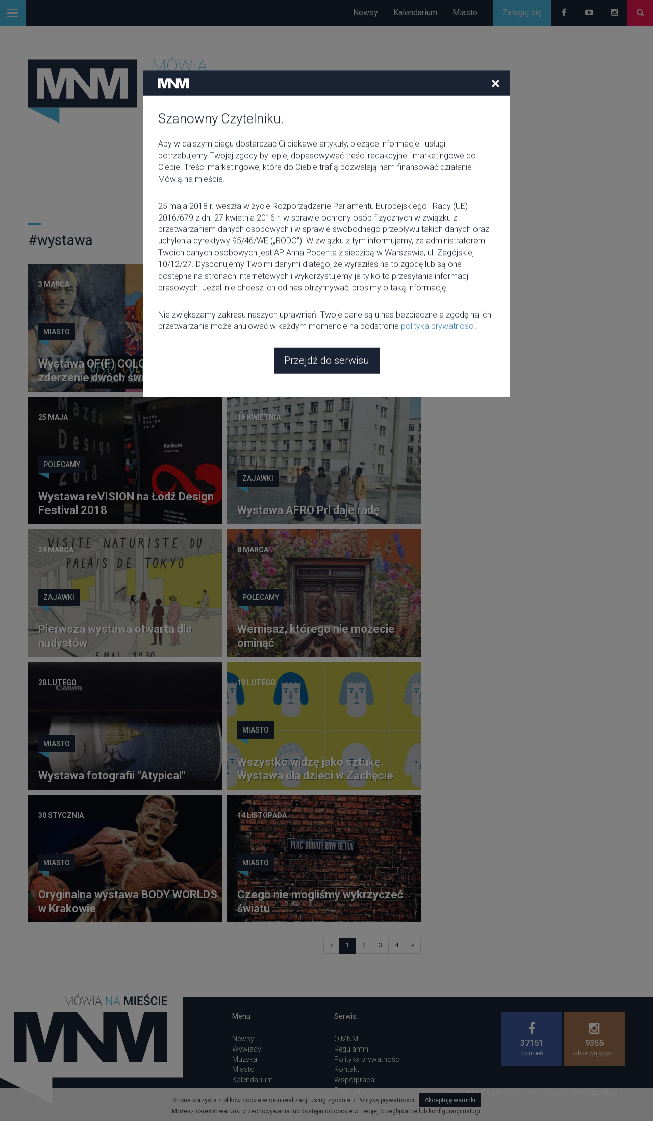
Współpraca (354, 1080)
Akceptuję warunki (449, 1100)
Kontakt (346, 1069)
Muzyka (244, 1059)
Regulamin (351, 1049)
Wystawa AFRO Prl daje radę (308, 510)
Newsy (365, 12)
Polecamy (61, 464)
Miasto (465, 12)
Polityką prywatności (385, 1100)
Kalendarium (415, 12)
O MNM (346, 1039)
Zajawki (257, 332)
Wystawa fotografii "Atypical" (112, 775)
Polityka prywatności (367, 1059)
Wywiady (246, 1049)
